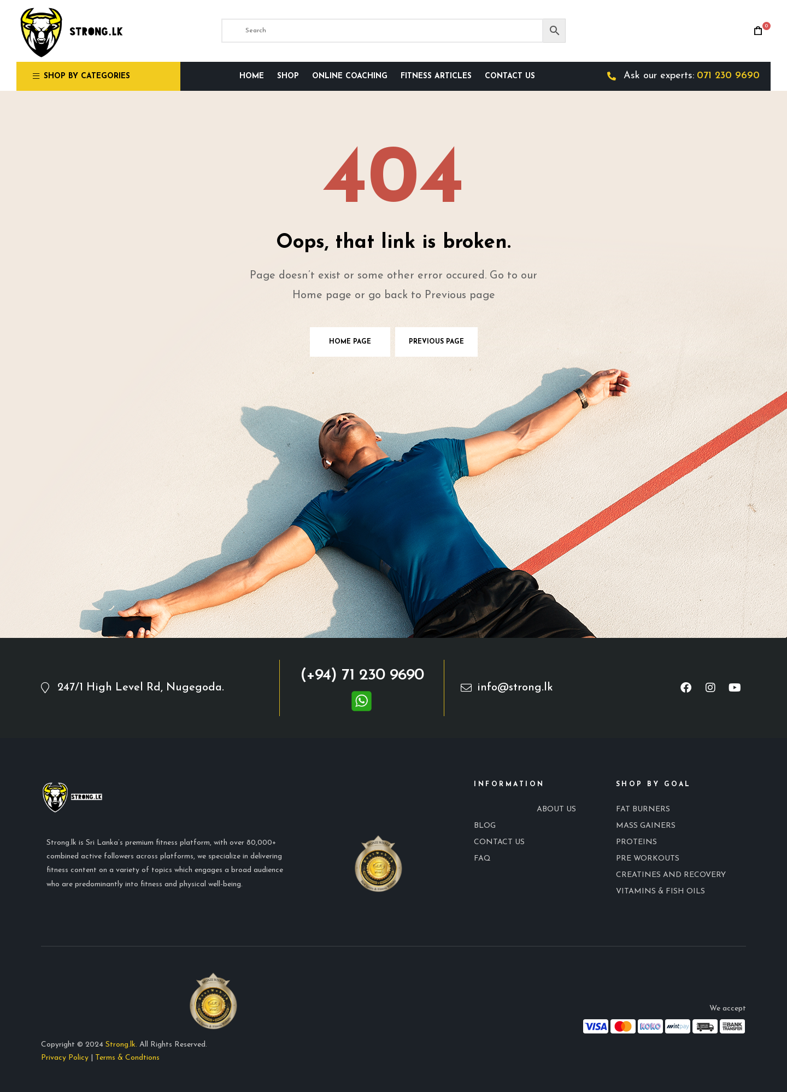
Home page (350, 342)
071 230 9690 (728, 76)
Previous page (436, 342)
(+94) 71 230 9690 (362, 675)
